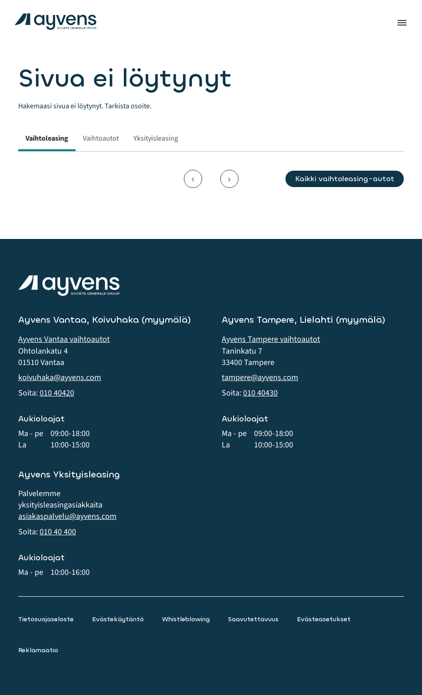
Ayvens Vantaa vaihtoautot (64, 339)
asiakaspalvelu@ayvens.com (67, 516)
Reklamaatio (38, 650)
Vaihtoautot (101, 138)
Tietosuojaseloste (46, 619)
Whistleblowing (186, 619)
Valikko (402, 22)
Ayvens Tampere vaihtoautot (271, 339)
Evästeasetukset (324, 619)
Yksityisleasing (155, 138)
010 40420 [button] (57, 393)
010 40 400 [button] (58, 532)
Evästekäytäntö (118, 619)
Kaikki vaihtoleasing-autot (344, 178)
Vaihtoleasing (46, 138)
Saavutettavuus (253, 619)
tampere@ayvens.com (260, 377)
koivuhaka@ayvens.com (59, 377)
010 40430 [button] (260, 393)
